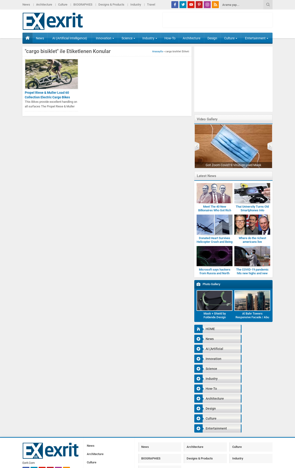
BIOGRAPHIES (82, 4)
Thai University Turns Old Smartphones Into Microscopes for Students (252, 210)
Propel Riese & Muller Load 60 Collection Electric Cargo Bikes (47, 95)
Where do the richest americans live (252, 239)
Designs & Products (111, 4)
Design (212, 38)
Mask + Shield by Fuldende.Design (215, 315)
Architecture (44, 4)
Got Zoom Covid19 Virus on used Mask (233, 165)
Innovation (105, 38)
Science (128, 38)
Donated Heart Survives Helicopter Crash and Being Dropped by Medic (214, 241)
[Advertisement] (217, 20)
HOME (27, 38)
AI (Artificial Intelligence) (69, 38)
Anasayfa (157, 51)
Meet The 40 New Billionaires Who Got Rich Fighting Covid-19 (214, 210)
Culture (62, 4)
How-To (170, 38)
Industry (135, 4)
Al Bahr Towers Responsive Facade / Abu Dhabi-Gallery (252, 317)
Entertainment (256, 38)
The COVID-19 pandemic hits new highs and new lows (252, 273)
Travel (151, 4)
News (26, 4)
